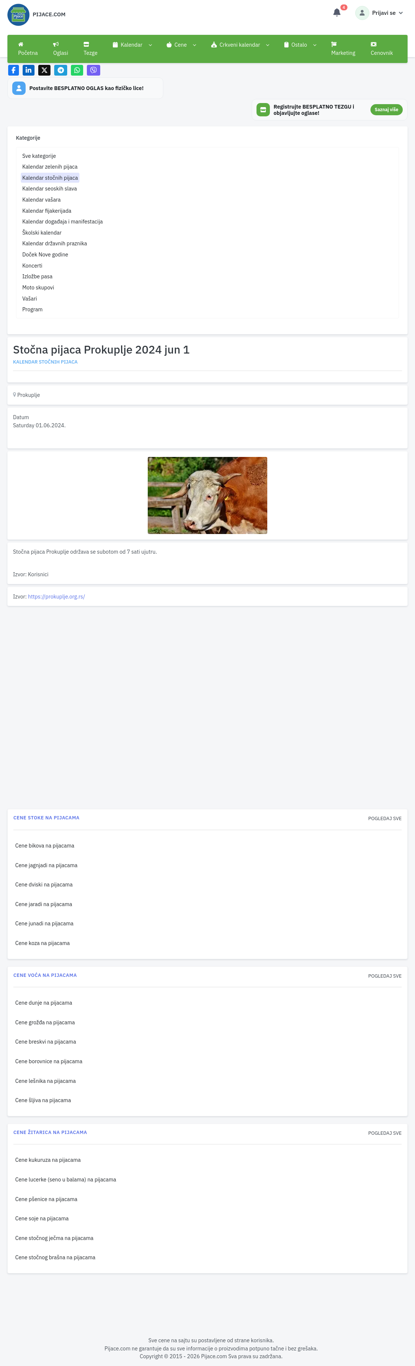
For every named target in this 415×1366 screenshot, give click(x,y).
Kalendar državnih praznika (54, 243)
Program (32, 309)
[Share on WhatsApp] (77, 70)
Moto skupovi (38, 287)
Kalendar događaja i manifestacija (62, 221)
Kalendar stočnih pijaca (50, 177)
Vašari (29, 298)
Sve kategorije (39, 155)
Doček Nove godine (45, 254)
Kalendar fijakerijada (46, 210)
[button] (132, 45)
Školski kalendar (42, 232)
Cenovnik (382, 49)
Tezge (91, 49)
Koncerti (32, 265)
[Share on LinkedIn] (29, 70)
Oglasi (60, 49)
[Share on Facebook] (13, 70)
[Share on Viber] (93, 70)
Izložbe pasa (37, 276)
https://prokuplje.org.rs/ (56, 596)
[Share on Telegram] (61, 70)
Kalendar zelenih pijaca (50, 166)
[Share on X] (44, 70)
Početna (28, 49)
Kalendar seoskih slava (49, 188)
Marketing (343, 49)
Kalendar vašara (41, 199)
